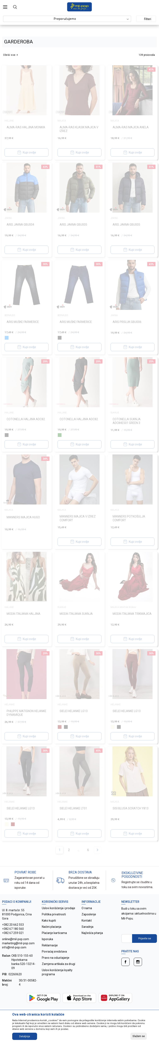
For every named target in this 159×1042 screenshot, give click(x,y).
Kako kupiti (49, 920)
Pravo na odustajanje (55, 957)
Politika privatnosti (54, 914)
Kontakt (87, 920)
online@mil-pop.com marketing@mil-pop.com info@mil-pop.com (18, 943)
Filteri (145, 19)
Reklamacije (50, 945)
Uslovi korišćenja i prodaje (58, 908)
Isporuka (47, 939)
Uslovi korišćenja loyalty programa (57, 972)
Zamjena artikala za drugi (58, 964)
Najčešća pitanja (92, 933)
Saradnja (87, 926)
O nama (87, 908)
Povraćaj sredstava (54, 951)
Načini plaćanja (51, 926)
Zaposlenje (89, 914)
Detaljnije (24, 1036)
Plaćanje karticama (54, 933)
